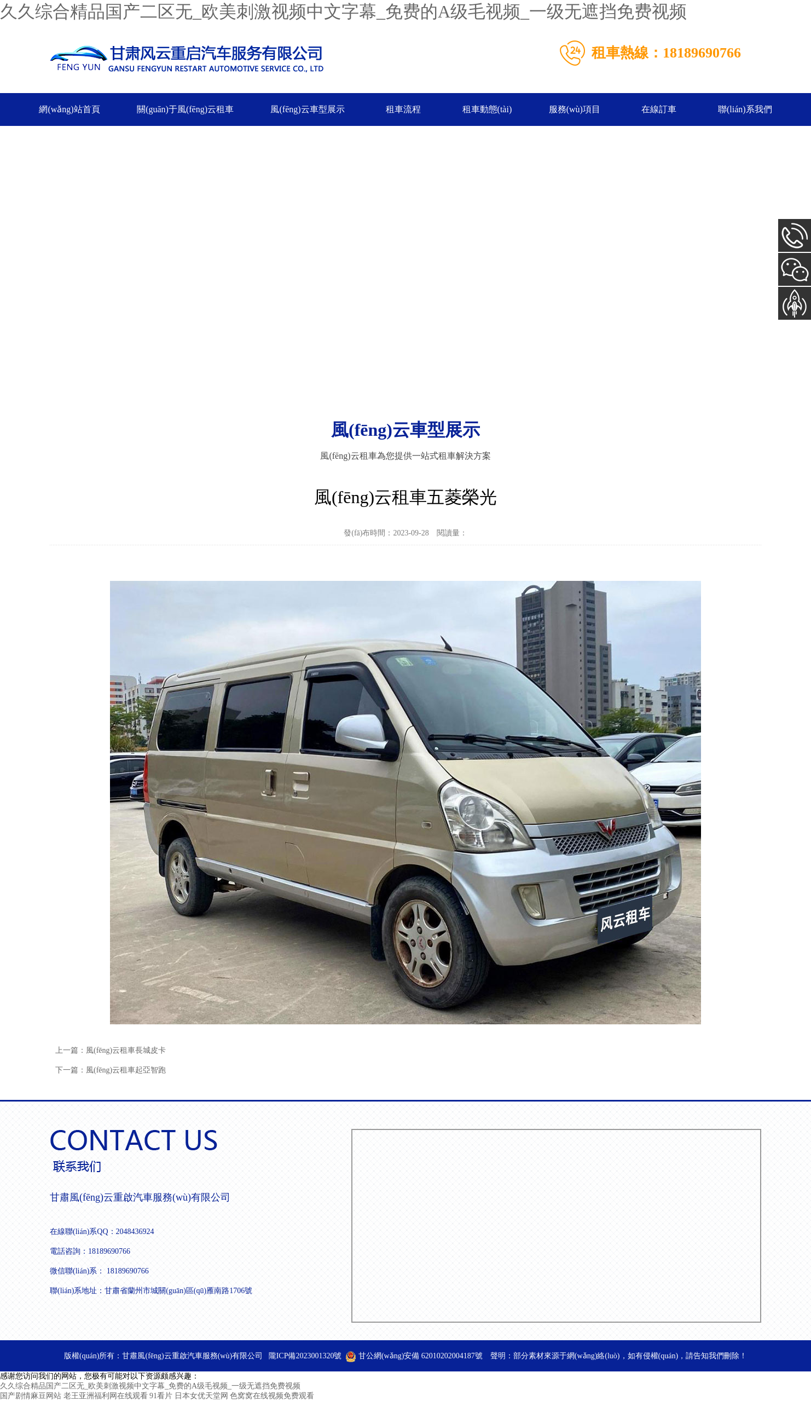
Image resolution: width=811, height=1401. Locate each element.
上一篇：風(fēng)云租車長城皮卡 (110, 1050)
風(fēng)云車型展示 (307, 109)
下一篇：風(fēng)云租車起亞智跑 (110, 1070)
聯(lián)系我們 (745, 109)
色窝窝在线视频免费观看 (272, 1396)
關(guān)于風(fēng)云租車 (185, 109)
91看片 (160, 1396)
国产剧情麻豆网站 (30, 1396)
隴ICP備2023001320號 (305, 1356)
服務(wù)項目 (574, 109)
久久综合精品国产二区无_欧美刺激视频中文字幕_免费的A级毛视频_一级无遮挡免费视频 (343, 11)
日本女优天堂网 (201, 1396)
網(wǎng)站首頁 (69, 109)
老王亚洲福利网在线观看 (105, 1396)
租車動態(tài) (487, 109)
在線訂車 (658, 109)
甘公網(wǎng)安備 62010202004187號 (413, 1356)
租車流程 (403, 109)
